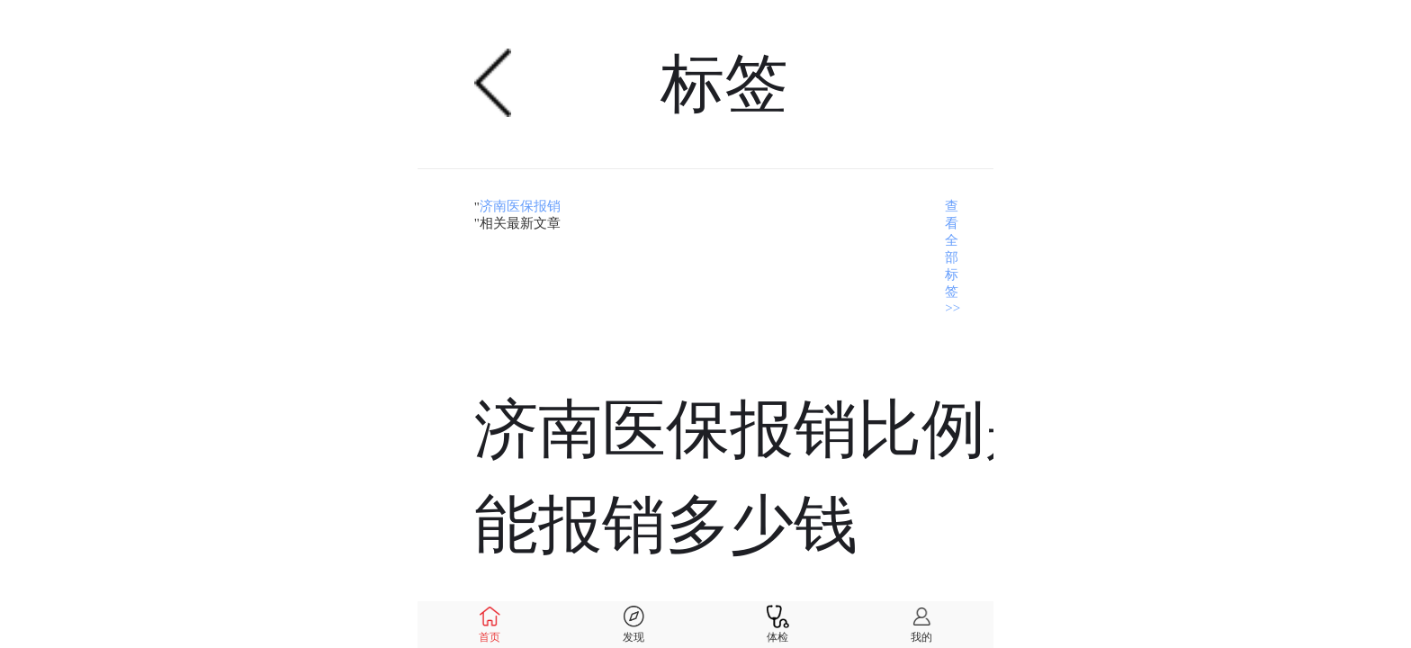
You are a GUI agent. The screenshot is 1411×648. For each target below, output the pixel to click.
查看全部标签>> (952, 257)
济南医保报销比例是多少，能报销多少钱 (857, 477)
